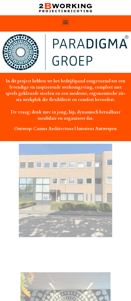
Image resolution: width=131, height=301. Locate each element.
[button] (65, 22)
